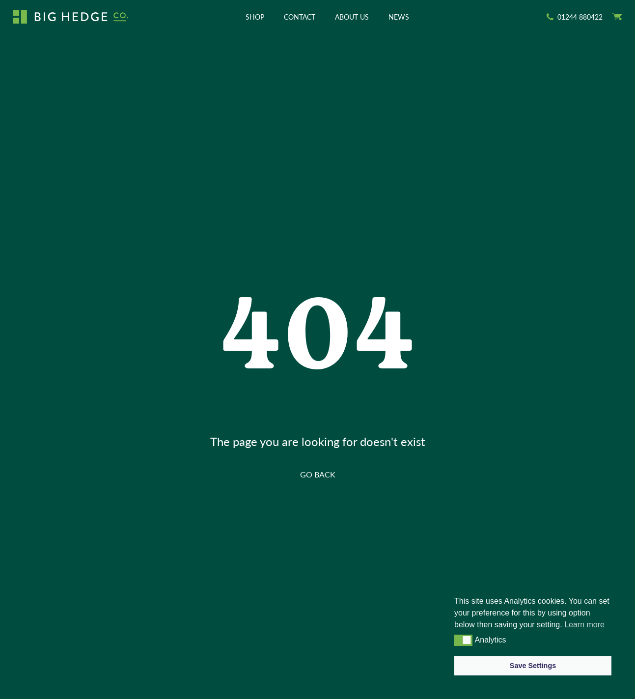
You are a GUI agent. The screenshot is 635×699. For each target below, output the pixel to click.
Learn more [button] (584, 624)
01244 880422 (580, 17)
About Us (352, 17)
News (398, 17)
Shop (255, 17)
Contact (299, 17)
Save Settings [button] (533, 666)
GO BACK (317, 474)
